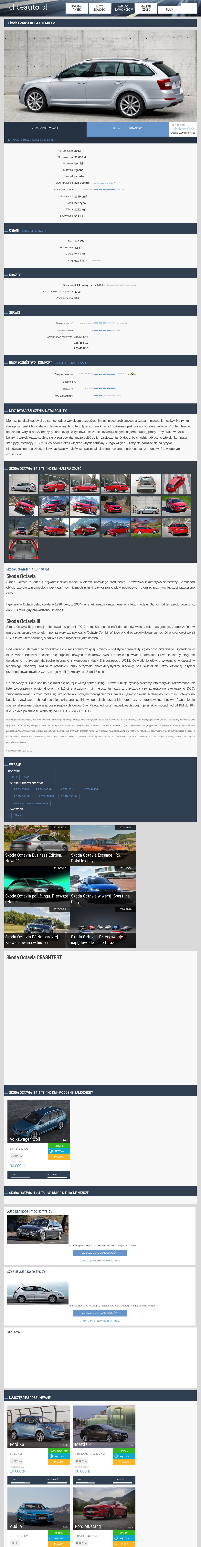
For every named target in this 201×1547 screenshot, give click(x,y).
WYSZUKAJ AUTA (110, 1260)
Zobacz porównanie (45, 128)
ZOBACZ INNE (88, 1260)
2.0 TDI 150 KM (69, 796)
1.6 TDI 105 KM (22, 796)
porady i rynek (76, 8)
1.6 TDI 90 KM (90, 789)
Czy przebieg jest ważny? (104, 183)
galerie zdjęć (146, 8)
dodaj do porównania (127, 128)
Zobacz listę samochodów (100, 1252)
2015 (26, 777)
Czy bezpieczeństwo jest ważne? (71, 363)
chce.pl (28, 5)
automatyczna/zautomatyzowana (31, 803)
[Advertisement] (36, 1360)
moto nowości (100, 8)
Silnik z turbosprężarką (34, 231)
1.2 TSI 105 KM (44, 789)
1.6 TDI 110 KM (45, 796)
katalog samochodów (124, 8)
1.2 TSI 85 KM (21, 789)
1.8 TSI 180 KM (67, 789)
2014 (14, 777)
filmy (169, 9)
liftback (17, 815)
